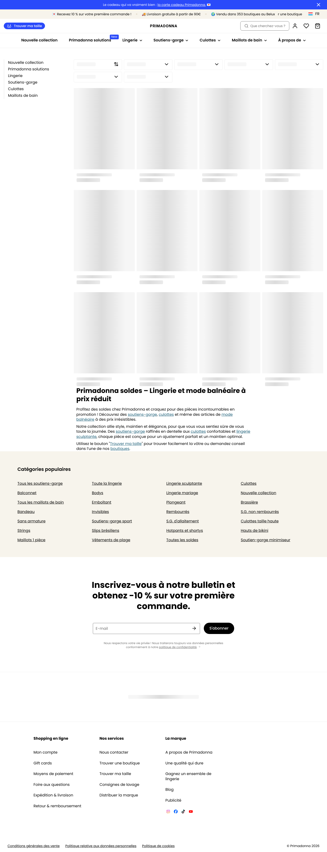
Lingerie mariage (182, 493)
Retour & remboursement (57, 806)
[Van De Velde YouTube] (191, 812)
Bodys (97, 493)
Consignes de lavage (119, 784)
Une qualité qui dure (184, 763)
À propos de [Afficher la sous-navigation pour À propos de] (292, 40)
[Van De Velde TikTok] (183, 812)
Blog (169, 789)
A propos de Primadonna (189, 752)
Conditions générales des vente (34, 846)
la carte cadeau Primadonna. (182, 5)
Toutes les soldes (182, 540)
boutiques (119, 448)
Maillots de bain (23, 95)
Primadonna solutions (28, 69)
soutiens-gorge (142, 414)
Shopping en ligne (50, 738)
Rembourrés (177, 511)
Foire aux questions (51, 784)
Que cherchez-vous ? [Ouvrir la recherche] (264, 26)
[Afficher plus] (199, 647)
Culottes (16, 89)
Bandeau (26, 511)
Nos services (111, 738)
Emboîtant (101, 502)
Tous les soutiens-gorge (40, 483)
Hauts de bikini (254, 530)
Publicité (173, 800)
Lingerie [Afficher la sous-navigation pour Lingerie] (132, 40)
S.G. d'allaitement (182, 521)
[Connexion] (295, 26)
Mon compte (45, 752)
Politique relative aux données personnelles (100, 846)
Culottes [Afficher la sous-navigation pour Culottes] (210, 40)
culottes (166, 414)
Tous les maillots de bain (40, 502)
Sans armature (31, 521)
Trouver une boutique (119, 763)
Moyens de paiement (53, 773)
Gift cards (42, 763)
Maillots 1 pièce (31, 540)
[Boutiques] (282, 14)
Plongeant (175, 502)
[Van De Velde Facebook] (176, 812)
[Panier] (317, 26)
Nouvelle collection (39, 40)
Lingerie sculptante (184, 483)
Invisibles (100, 511)
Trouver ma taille (24, 26)
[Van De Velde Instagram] (168, 812)
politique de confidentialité (178, 647)
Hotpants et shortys (184, 530)
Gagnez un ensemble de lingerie (188, 776)
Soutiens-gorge (22, 82)
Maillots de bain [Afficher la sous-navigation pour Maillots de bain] (249, 40)
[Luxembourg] (315, 14)
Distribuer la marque (118, 795)
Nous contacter (113, 752)
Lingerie (15, 75)
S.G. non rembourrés (260, 511)
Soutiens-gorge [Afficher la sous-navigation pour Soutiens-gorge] (171, 40)
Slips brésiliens (105, 530)
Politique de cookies (158, 846)
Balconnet (27, 493)
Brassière (249, 502)
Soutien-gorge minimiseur (265, 540)
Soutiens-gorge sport (112, 521)
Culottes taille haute (260, 521)
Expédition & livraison (53, 795)
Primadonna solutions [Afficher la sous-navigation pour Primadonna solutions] (93, 39)
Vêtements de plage (111, 540)
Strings (23, 530)
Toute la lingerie (107, 483)
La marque (175, 738)
